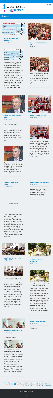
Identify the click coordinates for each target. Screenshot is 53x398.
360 (26, 385)
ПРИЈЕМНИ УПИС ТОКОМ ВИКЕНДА (13, 331)
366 (42, 385)
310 (26, 383)
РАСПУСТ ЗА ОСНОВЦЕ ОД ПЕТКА (38, 116)
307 (17, 383)
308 (20, 383)
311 (28, 383)
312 (31, 383)
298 (37, 382)
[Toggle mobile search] (47, 5)
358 (48, 383)
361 (28, 385)
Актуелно (10, 42)
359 (23, 385)
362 (31, 385)
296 (32, 382)
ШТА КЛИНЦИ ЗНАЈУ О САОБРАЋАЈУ (39, 182)
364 (37, 385)
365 (39, 385)
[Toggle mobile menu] (50, 5)
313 (34, 383)
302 (48, 382)
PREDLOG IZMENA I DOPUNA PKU (38, 321)
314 (37, 383)
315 (39, 383)
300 (43, 382)
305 (12, 383)
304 (9, 383)
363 (34, 385)
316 (42, 383)
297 (35, 382)
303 (6, 383)
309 (23, 383)
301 (46, 382)
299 (40, 382)
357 (46, 383)
